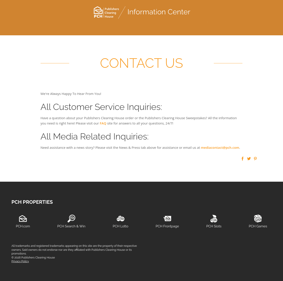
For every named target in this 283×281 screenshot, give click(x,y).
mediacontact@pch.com (220, 147)
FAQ (103, 123)
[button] (242, 158)
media (119, 26)
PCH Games (258, 226)
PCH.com (23, 226)
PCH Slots (214, 226)
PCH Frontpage (167, 226)
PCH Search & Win (71, 226)
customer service (41, 26)
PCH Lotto (120, 226)
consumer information (88, 26)
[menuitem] (47, 27)
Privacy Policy (20, 261)
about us (164, 26)
